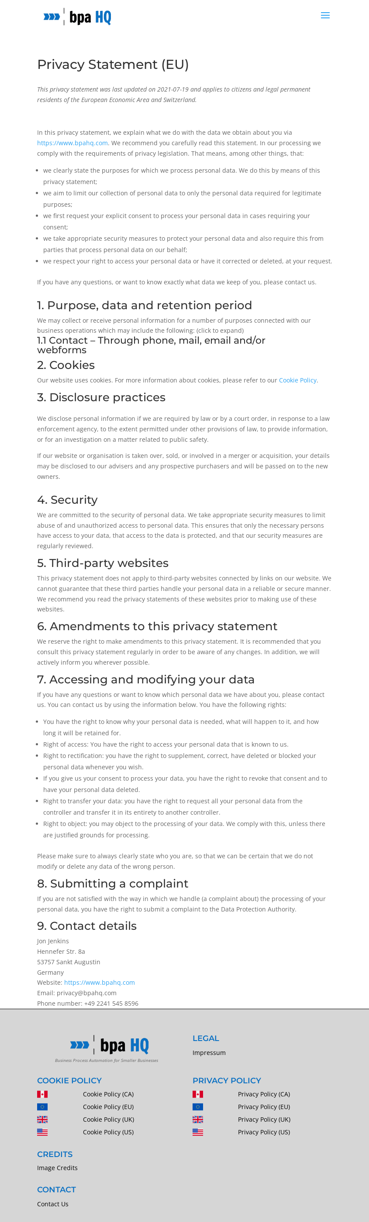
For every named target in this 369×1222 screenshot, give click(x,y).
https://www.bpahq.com (72, 143)
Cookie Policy (298, 380)
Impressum (209, 1052)
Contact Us (53, 1204)
